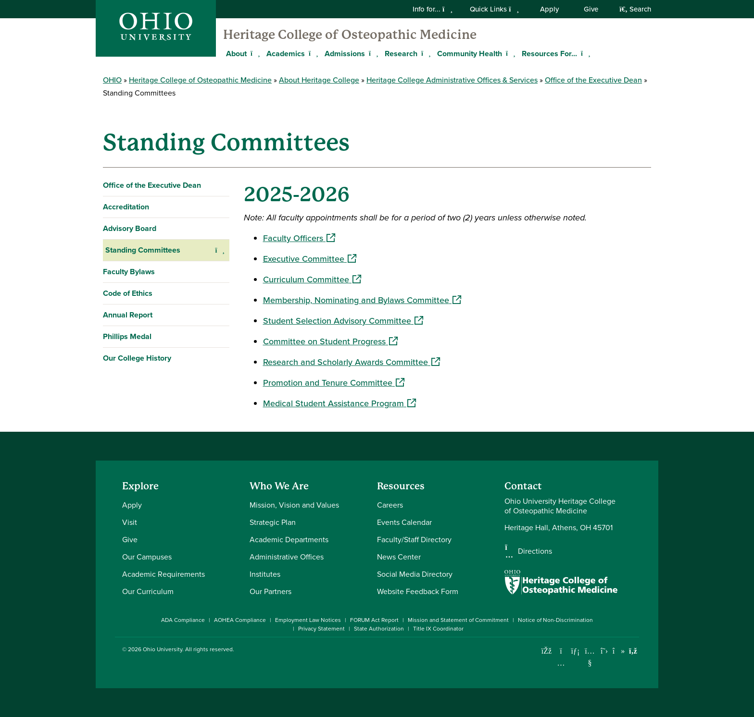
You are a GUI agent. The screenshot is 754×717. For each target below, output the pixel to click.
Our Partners (270, 591)
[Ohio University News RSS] (633, 651)
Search (635, 9)
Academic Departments (289, 539)
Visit (129, 522)
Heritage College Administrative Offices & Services (452, 79)
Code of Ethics (127, 293)
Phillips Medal (127, 336)
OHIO (112, 79)
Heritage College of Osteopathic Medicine (350, 34)
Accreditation (126, 206)
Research (401, 53)
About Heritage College (319, 79)
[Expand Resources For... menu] (584, 53)
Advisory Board (129, 228)
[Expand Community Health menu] (509, 53)
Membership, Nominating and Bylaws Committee (362, 300)
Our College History (137, 358)
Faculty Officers (299, 238)
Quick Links (494, 9)
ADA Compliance (183, 620)
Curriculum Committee (312, 279)
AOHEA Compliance (240, 620)
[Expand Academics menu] (312, 53)
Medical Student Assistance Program (339, 403)
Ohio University (162, 649)
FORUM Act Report (374, 620)
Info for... (432, 9)
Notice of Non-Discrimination (555, 620)
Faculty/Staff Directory (414, 539)
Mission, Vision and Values (294, 504)
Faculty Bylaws (129, 271)
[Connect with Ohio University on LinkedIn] (575, 651)
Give (591, 9)
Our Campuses (147, 556)
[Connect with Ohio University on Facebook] (546, 651)
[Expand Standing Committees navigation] (220, 250)
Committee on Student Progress (330, 341)
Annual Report (127, 314)
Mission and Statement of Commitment (458, 620)
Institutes (265, 574)
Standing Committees (142, 249)
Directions (535, 551)
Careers (390, 504)
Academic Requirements (163, 574)
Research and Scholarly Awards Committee (351, 362)
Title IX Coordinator (438, 628)
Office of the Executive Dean (593, 79)
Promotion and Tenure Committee (333, 383)
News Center (399, 556)
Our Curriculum (148, 591)
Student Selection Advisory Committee (343, 321)
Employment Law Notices (308, 620)
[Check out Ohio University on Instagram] (561, 663)
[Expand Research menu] (424, 53)
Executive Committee (309, 259)
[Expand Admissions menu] (372, 53)
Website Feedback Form (417, 591)
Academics (285, 53)
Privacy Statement (321, 628)
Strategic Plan (273, 522)
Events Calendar (404, 522)
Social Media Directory (414, 574)
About (236, 53)
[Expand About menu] (254, 53)
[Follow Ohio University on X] (604, 651)
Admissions (345, 53)
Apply (549, 9)
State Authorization (379, 628)
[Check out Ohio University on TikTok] (619, 651)
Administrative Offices (287, 556)
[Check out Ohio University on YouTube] (590, 657)
